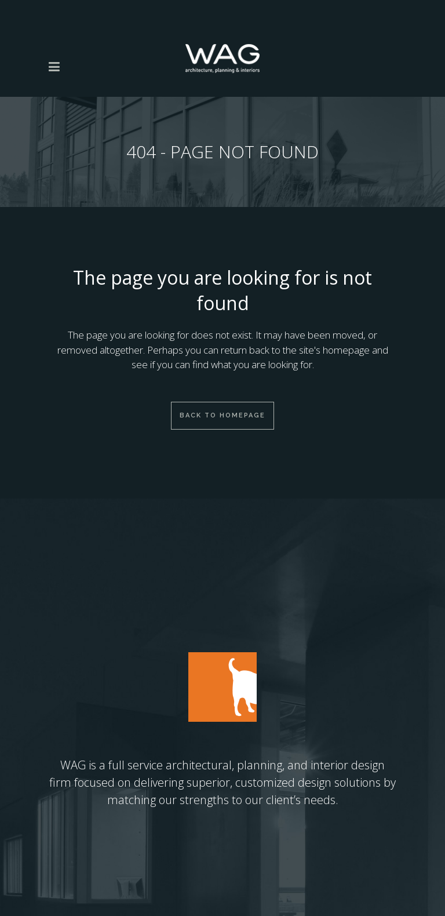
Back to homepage (222, 415)
